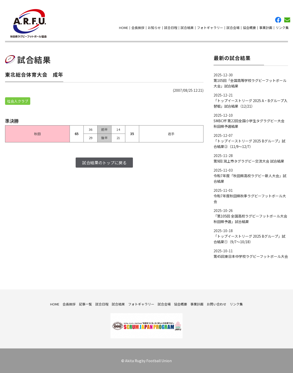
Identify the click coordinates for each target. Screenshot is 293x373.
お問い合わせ (287, 20)
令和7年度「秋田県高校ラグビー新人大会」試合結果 (250, 178)
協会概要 (249, 27)
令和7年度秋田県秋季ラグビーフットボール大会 (250, 198)
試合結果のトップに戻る (104, 163)
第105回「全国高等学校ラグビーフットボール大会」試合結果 (250, 83)
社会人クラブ (17, 101)
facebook (278, 20)
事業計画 (265, 27)
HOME (123, 27)
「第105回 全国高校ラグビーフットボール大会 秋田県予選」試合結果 (250, 218)
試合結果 (187, 27)
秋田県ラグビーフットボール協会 (28, 23)
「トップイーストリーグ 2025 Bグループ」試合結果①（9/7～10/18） (249, 239)
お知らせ (154, 27)
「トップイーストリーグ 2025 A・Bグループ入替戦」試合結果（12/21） (250, 103)
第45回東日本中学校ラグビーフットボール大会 (251, 256)
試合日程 (170, 27)
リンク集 (282, 27)
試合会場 (233, 27)
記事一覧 (85, 303)
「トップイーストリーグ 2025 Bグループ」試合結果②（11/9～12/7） (249, 143)
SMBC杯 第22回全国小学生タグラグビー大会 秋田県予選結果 (249, 123)
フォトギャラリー (210, 27)
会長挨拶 (137, 27)
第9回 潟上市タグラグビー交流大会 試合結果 (249, 161)
